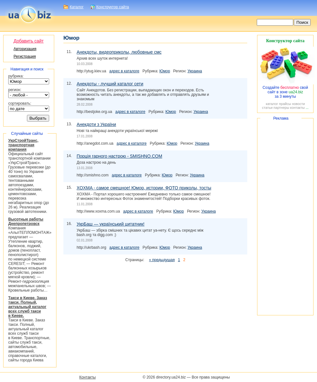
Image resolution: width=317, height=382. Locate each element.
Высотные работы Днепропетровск (25, 221)
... (307, 107)
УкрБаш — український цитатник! (111, 224)
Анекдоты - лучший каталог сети (110, 83)
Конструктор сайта (112, 7)
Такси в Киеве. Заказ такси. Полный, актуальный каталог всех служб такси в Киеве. (27, 307)
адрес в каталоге (124, 71)
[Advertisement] (285, 217)
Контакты (87, 377)
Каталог (77, 7)
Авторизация (25, 49)
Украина (195, 71)
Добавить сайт (29, 40)
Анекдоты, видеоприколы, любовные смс (119, 52)
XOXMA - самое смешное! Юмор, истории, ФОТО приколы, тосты (144, 187)
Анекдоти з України (96, 124)
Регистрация (25, 56)
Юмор (164, 71)
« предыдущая (162, 260)
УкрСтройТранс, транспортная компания (23, 145)
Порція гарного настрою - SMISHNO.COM (119, 156)
